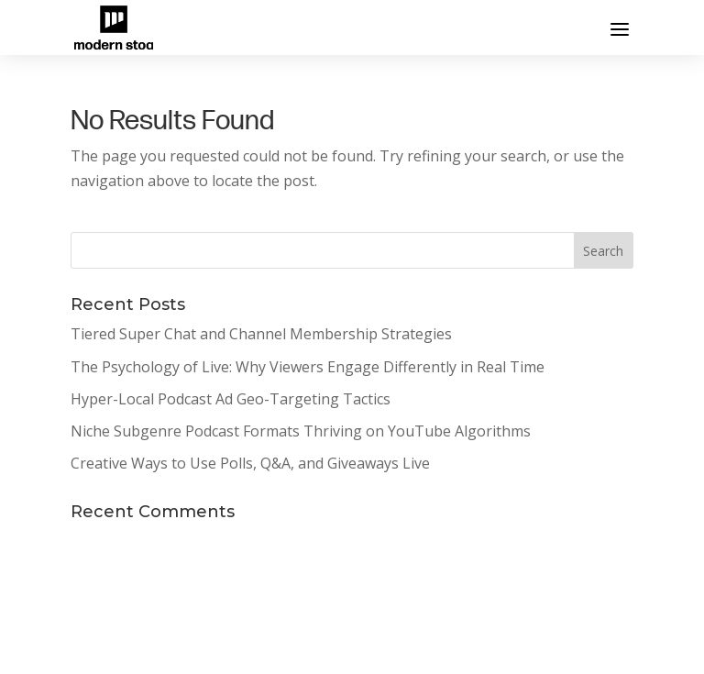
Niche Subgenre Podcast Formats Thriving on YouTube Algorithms (301, 431)
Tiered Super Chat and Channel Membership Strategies (261, 334)
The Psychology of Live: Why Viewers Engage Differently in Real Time (307, 367)
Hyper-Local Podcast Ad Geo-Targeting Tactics (230, 399)
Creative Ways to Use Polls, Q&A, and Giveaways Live (250, 463)
